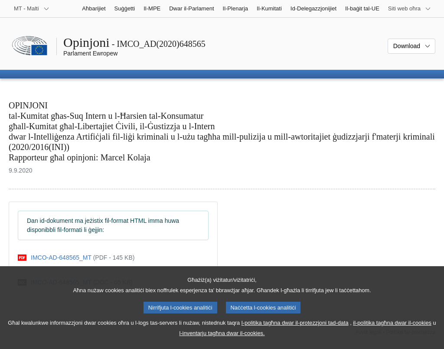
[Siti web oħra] (409, 8)
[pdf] (76, 257)
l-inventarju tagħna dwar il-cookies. (221, 342)
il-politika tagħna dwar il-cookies (392, 331)
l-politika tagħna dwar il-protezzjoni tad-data (295, 331)
